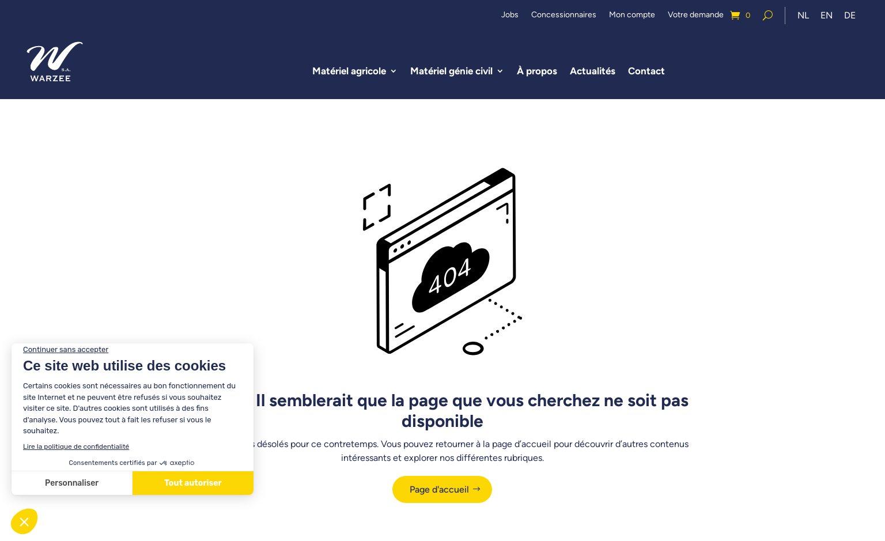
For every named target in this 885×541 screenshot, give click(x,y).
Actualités (592, 71)
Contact (646, 71)
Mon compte (632, 15)
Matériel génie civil (451, 71)
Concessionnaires (563, 15)
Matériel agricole (349, 71)
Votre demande (696, 15)
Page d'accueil (439, 489)
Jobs (510, 15)
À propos (537, 71)
